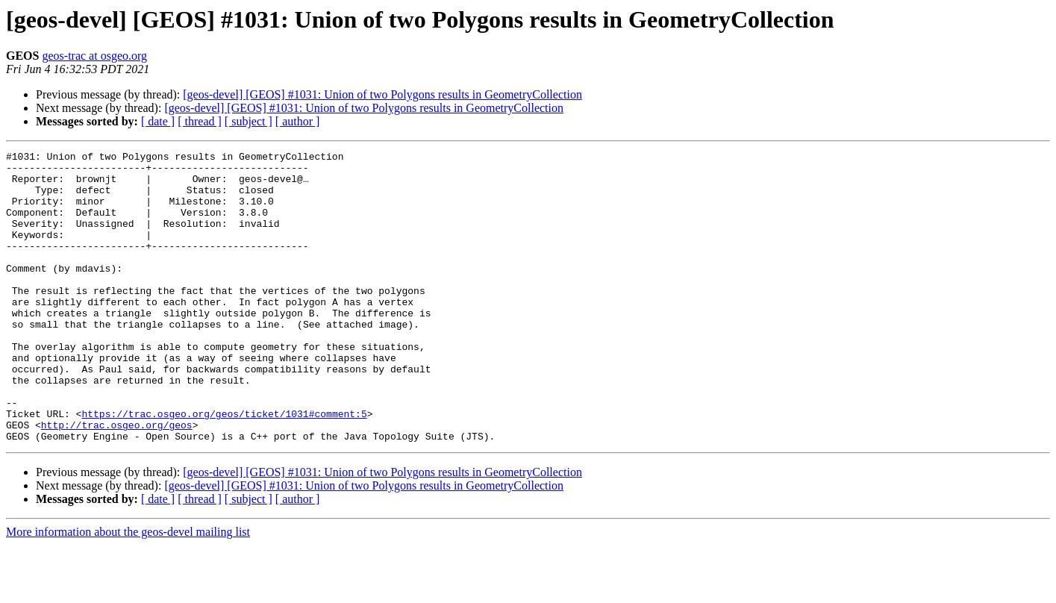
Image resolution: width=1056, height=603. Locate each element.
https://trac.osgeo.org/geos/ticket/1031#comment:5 (223, 467)
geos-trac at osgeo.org (94, 55)
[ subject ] (248, 121)
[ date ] (158, 121)
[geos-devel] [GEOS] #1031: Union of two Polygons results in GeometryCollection (382, 94)
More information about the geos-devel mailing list (128, 590)
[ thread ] (200, 121)
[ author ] (297, 121)
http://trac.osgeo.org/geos (117, 480)
